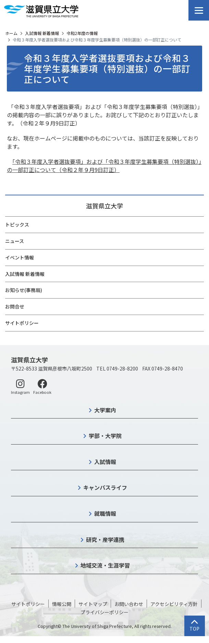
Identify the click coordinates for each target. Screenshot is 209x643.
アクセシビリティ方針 (174, 603)
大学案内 (105, 410)
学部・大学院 (105, 436)
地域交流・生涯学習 (105, 565)
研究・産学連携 (105, 539)
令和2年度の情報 (82, 33)
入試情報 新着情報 (42, 33)
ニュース (14, 241)
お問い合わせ (128, 603)
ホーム (11, 33)
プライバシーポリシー (104, 612)
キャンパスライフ (105, 487)
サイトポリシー (22, 322)
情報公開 (61, 603)
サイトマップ (92, 603)
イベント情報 (19, 257)
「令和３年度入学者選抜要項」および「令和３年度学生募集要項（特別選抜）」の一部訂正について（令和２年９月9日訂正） (104, 165)
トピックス (17, 224)
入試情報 (105, 462)
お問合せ (14, 306)
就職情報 (105, 513)
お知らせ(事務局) (23, 290)
